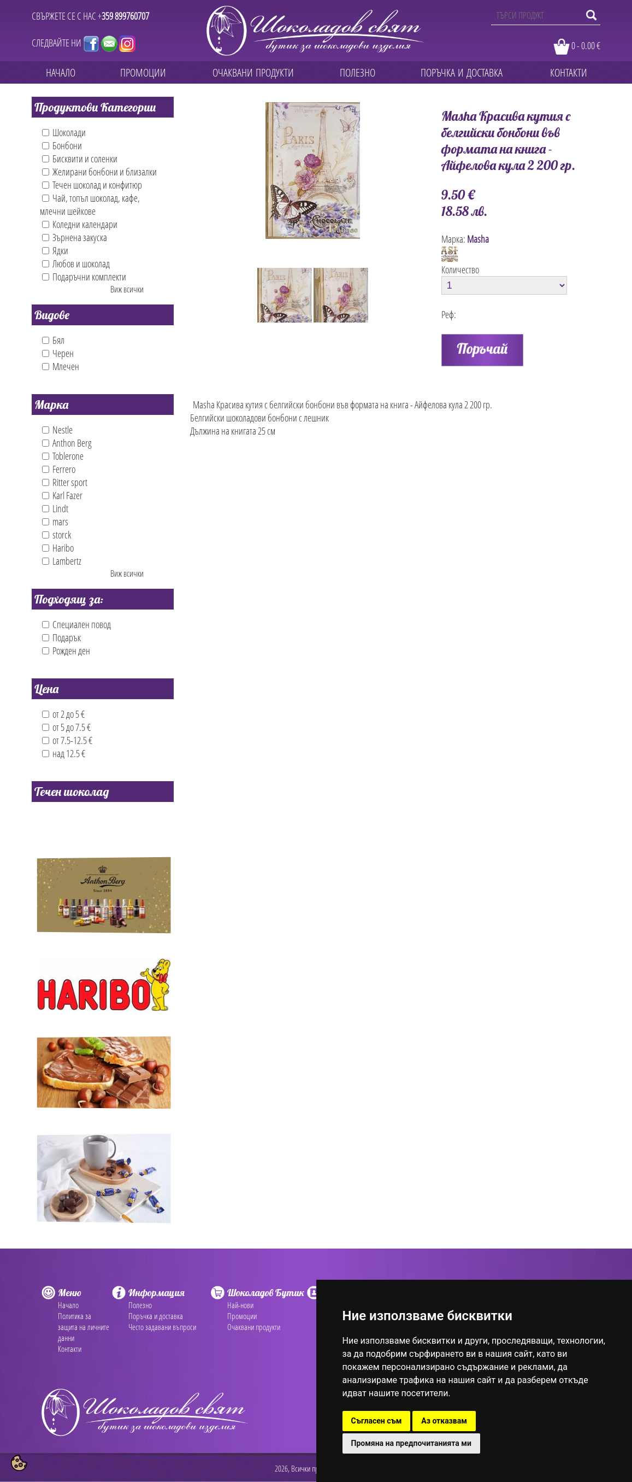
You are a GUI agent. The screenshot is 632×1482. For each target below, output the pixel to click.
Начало (68, 1304)
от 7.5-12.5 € (67, 740)
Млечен (60, 366)
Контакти (69, 1348)
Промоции (242, 1315)
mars (55, 521)
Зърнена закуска (74, 237)
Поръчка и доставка (155, 1315)
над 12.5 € (63, 753)
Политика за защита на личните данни (83, 1326)
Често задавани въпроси (162, 1326)
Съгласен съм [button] (376, 1420)
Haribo (58, 547)
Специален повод (76, 624)
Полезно (140, 1304)
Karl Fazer (62, 495)
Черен (58, 353)
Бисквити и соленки (79, 158)
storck (56, 534)
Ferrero (58, 469)
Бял (53, 340)
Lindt (55, 508)
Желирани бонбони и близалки (99, 171)
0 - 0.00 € (585, 45)
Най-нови (240, 1304)
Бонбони (62, 145)
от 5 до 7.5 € (66, 727)
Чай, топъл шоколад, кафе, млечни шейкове (90, 204)
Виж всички (127, 289)
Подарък (61, 637)
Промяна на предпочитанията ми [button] (411, 1443)
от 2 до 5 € (63, 714)
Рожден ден (66, 650)
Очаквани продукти (253, 1326)
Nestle (57, 429)
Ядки (55, 250)
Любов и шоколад (76, 263)
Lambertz (61, 560)
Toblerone (63, 455)
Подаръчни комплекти (84, 276)
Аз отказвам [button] (444, 1420)
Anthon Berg (67, 442)
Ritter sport (64, 482)
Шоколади (64, 132)
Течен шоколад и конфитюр (92, 184)
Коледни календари (79, 224)
